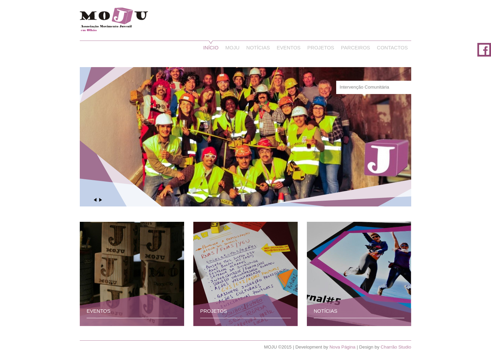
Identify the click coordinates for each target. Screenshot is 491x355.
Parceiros (355, 47)
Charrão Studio (396, 347)
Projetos (320, 47)
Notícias (258, 47)
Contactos (392, 47)
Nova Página (342, 347)
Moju (232, 47)
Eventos (289, 47)
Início (211, 47)
